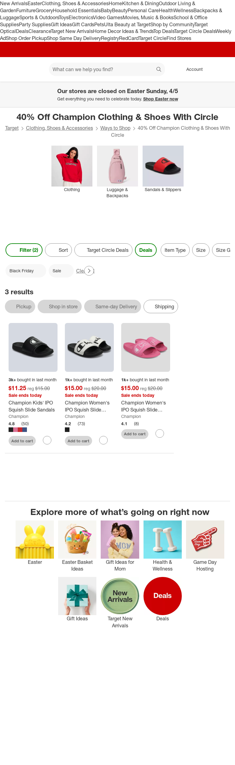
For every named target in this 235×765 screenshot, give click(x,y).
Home (115, 3)
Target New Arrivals (72, 31)
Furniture (25, 10)
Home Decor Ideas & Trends (123, 31)
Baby (106, 10)
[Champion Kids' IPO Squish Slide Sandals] (33, 406)
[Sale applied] (61, 270)
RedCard (129, 38)
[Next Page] (89, 271)
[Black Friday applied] (26, 270)
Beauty (120, 10)
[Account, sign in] (191, 69)
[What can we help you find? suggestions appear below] (107, 69)
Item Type (175, 250)
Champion (18, 416)
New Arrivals (14, 3)
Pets (99, 24)
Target (12, 128)
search (159, 70)
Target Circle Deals (194, 31)
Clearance (39, 31)
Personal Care (143, 10)
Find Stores (178, 38)
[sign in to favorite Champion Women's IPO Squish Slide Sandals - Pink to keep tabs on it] (159, 433)
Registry (110, 38)
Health (166, 10)
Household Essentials (77, 10)
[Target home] (13, 69)
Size (201, 250)
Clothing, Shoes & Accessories (75, 3)
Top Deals (163, 31)
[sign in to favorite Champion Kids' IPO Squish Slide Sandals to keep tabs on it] (47, 440)
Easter (35, 3)
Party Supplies (35, 24)
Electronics (81, 17)
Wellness (183, 10)
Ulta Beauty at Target (127, 24)
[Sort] (58, 250)
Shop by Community (172, 24)
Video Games (108, 17)
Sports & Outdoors (39, 17)
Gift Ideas (61, 24)
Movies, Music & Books (148, 17)
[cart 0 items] (222, 69)
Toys (64, 17)
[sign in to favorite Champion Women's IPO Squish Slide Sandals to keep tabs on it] (103, 440)
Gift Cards (83, 24)
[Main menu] (35, 69)
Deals (22, 31)
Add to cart (22, 440)
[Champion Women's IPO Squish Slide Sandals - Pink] (145, 406)
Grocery (44, 10)
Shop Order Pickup (26, 38)
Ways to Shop (115, 128)
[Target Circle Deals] (103, 250)
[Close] (226, 88)
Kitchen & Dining (140, 3)
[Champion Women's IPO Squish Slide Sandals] (89, 406)
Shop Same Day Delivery (74, 38)
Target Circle (152, 38)
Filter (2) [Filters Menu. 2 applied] (24, 250)
